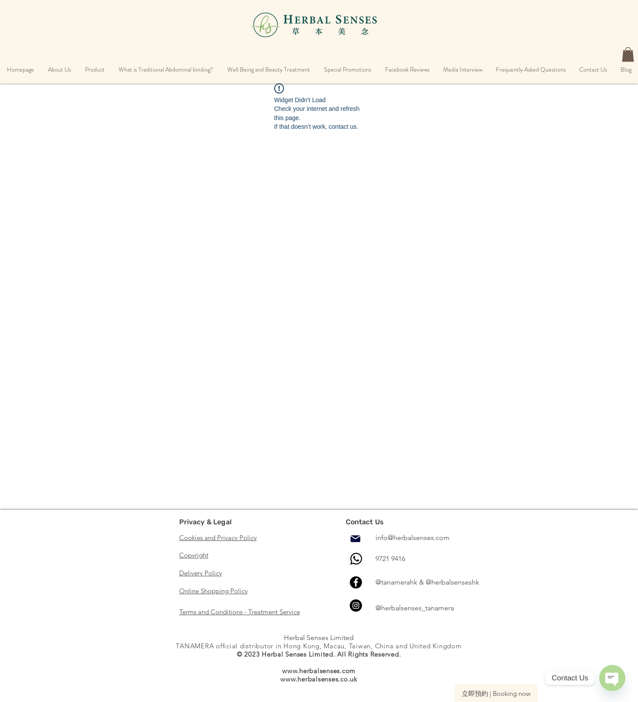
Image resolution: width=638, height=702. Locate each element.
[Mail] (355, 538)
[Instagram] (356, 605)
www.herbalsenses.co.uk (318, 679)
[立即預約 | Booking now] (496, 693)
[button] (59, 69)
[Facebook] (356, 582)
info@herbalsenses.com (412, 537)
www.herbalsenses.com (318, 671)
